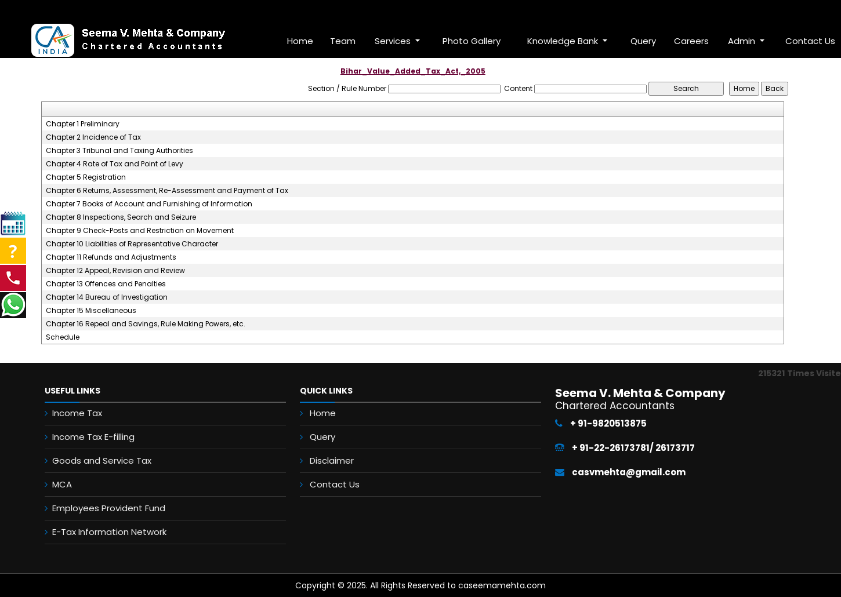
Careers (691, 41)
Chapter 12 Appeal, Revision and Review (115, 270)
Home (300, 41)
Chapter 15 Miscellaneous (91, 310)
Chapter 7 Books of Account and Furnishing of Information (149, 204)
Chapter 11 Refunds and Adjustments (111, 257)
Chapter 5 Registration (86, 177)
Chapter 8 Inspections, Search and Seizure (121, 217)
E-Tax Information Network (101, 532)
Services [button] (394, 41)
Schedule (62, 337)
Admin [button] (742, 41)
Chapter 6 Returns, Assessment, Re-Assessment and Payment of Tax (167, 190)
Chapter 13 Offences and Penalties (106, 284)
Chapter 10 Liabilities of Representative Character (132, 244)
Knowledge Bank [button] (563, 41)
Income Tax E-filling (85, 437)
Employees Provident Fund (100, 508)
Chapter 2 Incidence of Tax (93, 137)
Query (643, 41)
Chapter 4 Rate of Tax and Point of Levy (114, 164)
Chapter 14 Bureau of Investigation (107, 297)
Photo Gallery (472, 41)
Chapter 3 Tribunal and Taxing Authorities (119, 150)
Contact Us (337, 484)
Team (343, 41)
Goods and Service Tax (93, 460)
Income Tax (68, 413)
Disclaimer (334, 460)
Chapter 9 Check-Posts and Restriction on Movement (140, 230)
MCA (53, 484)
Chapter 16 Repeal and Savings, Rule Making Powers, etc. (145, 324)
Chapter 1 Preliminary (82, 124)
